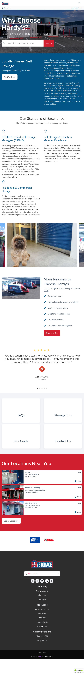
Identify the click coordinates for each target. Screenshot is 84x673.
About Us (42, 607)
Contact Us (42, 611)
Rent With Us (9, 77)
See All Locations (11, 533)
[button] (37, 388)
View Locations (76, 8)
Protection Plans (42, 621)
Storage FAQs (42, 634)
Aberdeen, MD (42, 648)
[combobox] (42, 585)
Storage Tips (42, 638)
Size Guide (42, 630)
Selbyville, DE (42, 652)
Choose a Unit (52, 333)
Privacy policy (42, 664)
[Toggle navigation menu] (80, 3)
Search (49, 43)
